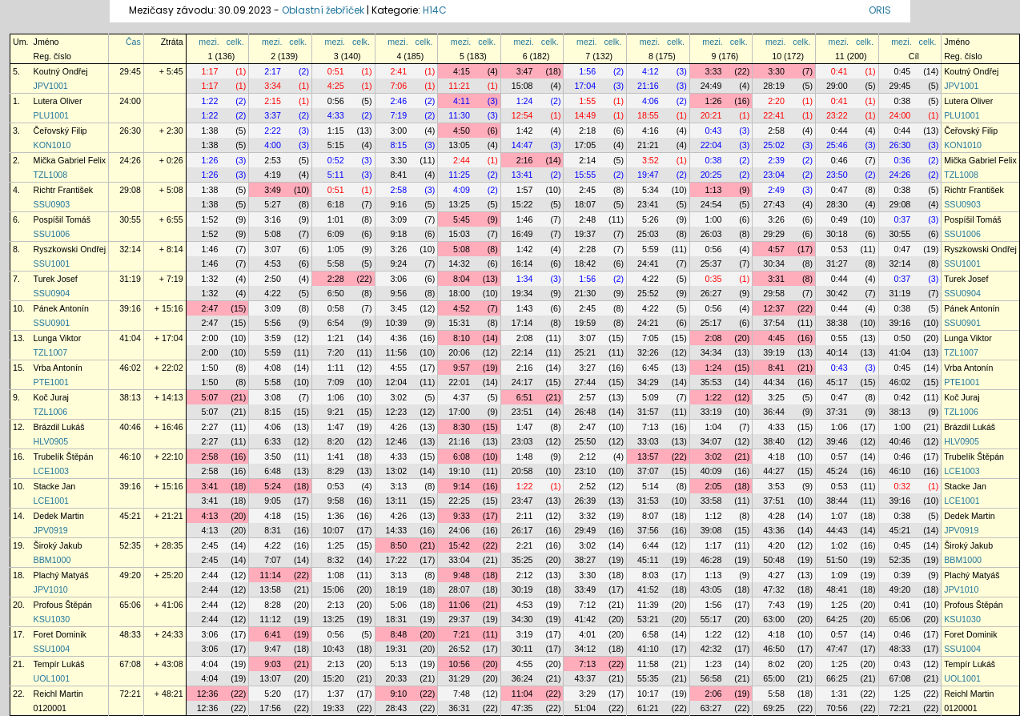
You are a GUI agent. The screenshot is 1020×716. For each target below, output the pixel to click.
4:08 (272, 367)
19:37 (585, 234)
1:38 (210, 130)
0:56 (335, 101)
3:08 (272, 397)
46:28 (711, 560)
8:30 (461, 427)
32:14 (130, 249)
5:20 (272, 693)
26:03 (711, 234)
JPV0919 (51, 530)
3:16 (272, 219)
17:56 (270, 708)
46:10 (130, 456)
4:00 (272, 145)
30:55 (130, 219)
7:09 (335, 382)
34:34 (711, 352)
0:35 (713, 279)
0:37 (902, 219)
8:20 (335, 441)
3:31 (776, 279)
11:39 (648, 604)
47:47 (837, 649)
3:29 (587, 693)
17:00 (459, 411)
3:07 (272, 249)
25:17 (711, 323)
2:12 (587, 456)
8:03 (650, 575)
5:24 (272, 486)
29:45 (130, 71)
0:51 (335, 71)
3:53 (776, 486)
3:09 (398, 219)
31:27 (837, 263)
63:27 (711, 708)
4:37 (461, 397)
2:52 (587, 486)
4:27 (776, 575)
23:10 (585, 471)
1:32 (210, 279)
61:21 (648, 708)
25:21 (585, 352)
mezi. (209, 41)
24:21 (648, 323)
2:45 (587, 190)
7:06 (398, 86)
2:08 (524, 338)
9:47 (272, 649)
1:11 (335, 367)
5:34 (650, 190)
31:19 (130, 279)
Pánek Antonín (61, 308)
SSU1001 (52, 263)
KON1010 (52, 145)
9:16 (398, 204)
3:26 (776, 219)
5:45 (461, 219)
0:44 (839, 130)
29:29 (774, 234)
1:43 (524, 308)
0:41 (839, 71)
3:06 (398, 279)
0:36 (902, 160)
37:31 (837, 411)
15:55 (585, 174)
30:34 (774, 263)
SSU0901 (52, 323)
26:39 (585, 500)
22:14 (522, 352)
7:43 (776, 604)
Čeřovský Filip (60, 130)
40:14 (837, 352)
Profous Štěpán (63, 604)
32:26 (648, 352)
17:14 (522, 323)
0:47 (839, 190)
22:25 (459, 500)
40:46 (130, 427)
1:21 (335, 338)
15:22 (522, 204)
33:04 (459, 560)
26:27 (711, 293)
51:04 (585, 708)
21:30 (585, 293)
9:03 (272, 664)
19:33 (333, 708)
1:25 (335, 545)
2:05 (713, 486)
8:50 (398, 545)
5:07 (210, 397)
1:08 (335, 575)
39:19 (774, 352)
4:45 (776, 338)
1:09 (839, 575)
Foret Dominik (60, 634)
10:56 (459, 664)
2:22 (272, 130)
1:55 (587, 101)
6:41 (272, 634)
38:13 (130, 397)
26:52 (459, 649)
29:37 (459, 619)
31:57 (648, 411)
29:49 (585, 530)
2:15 (272, 101)
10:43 (333, 649)
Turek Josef (56, 279)
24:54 (711, 204)
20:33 (397, 678)
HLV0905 (51, 441)
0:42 (902, 397)
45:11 (648, 560)
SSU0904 (52, 293)
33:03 (648, 441)
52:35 (130, 545)
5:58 (335, 263)
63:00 (774, 619)
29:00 (837, 86)
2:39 (776, 160)
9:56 (398, 293)
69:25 (774, 708)
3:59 (272, 338)
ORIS (880, 10)
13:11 (397, 500)
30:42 (837, 293)
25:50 (585, 441)
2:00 (210, 338)
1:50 (210, 367)
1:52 (210, 219)
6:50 (335, 293)
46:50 (774, 649)
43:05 (711, 589)
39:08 (711, 530)
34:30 (522, 619)
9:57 (461, 367)
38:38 (837, 323)
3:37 (272, 115)
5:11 (335, 174)
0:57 (839, 456)
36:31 (459, 708)
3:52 (650, 160)
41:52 (648, 589)
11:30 (459, 115)
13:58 (270, 589)
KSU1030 (52, 619)
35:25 (522, 560)
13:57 (648, 456)
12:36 (208, 693)
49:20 (130, 575)
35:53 (711, 382)
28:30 (837, 204)
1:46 (524, 219)
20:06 (459, 352)
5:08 (272, 234)
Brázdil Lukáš (59, 427)
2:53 (272, 160)
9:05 (272, 500)
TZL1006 (51, 411)
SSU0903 (52, 204)
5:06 (398, 604)
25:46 (837, 145)
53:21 (648, 619)
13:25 (459, 204)
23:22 (837, 115)
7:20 (335, 352)
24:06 (459, 530)
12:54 (522, 115)
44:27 (774, 471)
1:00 (713, 219)
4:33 (335, 115)
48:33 (130, 634)
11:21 (459, 86)
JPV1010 (51, 589)
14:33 (397, 530)
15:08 (522, 86)
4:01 (587, 634)
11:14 (270, 575)
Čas (133, 41)
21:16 (648, 86)
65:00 (774, 678)
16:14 (522, 263)
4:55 (398, 367)
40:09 (711, 471)
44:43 (837, 530)
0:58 (335, 308)
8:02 (776, 664)
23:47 (522, 500)
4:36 (398, 338)
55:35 (648, 678)
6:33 (272, 441)
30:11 (522, 649)
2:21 (524, 545)
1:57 (524, 190)
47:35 (522, 708)
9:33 (461, 516)
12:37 (774, 308)
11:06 (459, 604)
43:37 (585, 678)
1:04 (713, 427)
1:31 (839, 693)
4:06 (650, 101)
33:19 (711, 411)
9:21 (335, 411)
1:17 (210, 71)
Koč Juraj (51, 397)
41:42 (585, 619)
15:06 (333, 589)
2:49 (776, 190)
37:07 (648, 471)
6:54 (335, 323)
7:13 (650, 427)
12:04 (397, 382)
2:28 (587, 249)
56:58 (711, 678)
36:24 (522, 678)
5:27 (272, 204)
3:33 (713, 71)
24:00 (130, 101)
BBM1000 (52, 560)
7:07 (272, 560)
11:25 (459, 174)
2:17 (272, 71)
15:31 (459, 323)
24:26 (130, 160)
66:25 (837, 678)
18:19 (397, 589)
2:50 (272, 279)
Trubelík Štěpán (64, 456)
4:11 (461, 101)
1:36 (335, 516)
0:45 (902, 71)
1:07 (839, 516)
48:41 (837, 589)
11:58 (648, 664)
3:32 (587, 516)
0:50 (902, 338)
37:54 (774, 323)
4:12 (650, 71)
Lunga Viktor (58, 338)
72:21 (130, 693)
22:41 (774, 115)
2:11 (524, 516)
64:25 (837, 619)
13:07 (270, 678)
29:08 (130, 190)
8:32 (335, 560)
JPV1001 (51, 86)
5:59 (650, 249)
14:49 (585, 115)
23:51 (522, 411)
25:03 (648, 234)
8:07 (650, 516)
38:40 (774, 441)
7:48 (461, 693)
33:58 (711, 500)
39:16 (130, 308)
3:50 (272, 456)
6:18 (335, 204)
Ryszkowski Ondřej (70, 249)
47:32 (774, 589)
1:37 (335, 693)
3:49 (272, 190)
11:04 (522, 693)
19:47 (648, 174)
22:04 (711, 145)
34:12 (585, 649)
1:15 (335, 130)
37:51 (774, 500)
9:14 (461, 486)
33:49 (585, 589)
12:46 (397, 441)
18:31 (397, 619)
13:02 (397, 471)
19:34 (522, 293)
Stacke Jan (55, 486)
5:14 (650, 486)
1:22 (210, 101)
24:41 (648, 263)
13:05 (459, 145)
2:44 (461, 160)
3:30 (776, 71)
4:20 (776, 545)
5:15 (335, 145)
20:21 (711, 115)
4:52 (461, 308)
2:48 (587, 219)
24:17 (522, 382)
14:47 (522, 145)
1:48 (524, 456)
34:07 (711, 441)
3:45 (398, 308)
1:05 (335, 249)
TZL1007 (51, 352)
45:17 (837, 382)
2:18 (587, 130)
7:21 (461, 634)
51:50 (837, 560)
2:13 (335, 604)
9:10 (398, 693)
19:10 (459, 471)
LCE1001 (51, 500)
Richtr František (64, 190)
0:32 (902, 486)
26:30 (130, 130)
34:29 (648, 382)
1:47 (335, 427)
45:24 (837, 471)
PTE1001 (51, 382)
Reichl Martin (58, 693)
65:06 (130, 604)
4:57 (776, 249)
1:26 (713, 101)
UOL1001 (52, 678)
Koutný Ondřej (61, 71)
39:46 (837, 441)
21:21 (648, 145)
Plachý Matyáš (61, 575)
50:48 (774, 560)
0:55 (839, 338)
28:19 (774, 86)
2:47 (210, 308)
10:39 (397, 323)
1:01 (335, 219)
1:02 (839, 545)
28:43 (397, 708)
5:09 (650, 397)
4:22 (650, 279)
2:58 (776, 130)
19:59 (585, 323)
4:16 (650, 130)
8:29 (335, 471)
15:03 (459, 234)
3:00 (398, 130)
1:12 (713, 516)
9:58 (335, 500)
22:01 (459, 382)
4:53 (272, 263)
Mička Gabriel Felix (70, 160)
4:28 (776, 516)
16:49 (522, 234)
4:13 (210, 516)
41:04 (130, 338)
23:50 (837, 174)
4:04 (210, 664)
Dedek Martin (59, 516)
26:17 (522, 530)
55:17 (711, 619)
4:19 (272, 174)
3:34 (272, 86)
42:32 (711, 649)
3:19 (524, 634)
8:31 (272, 530)
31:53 (648, 500)
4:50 (461, 130)
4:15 (461, 71)
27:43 (774, 204)
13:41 (522, 174)
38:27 (585, 560)
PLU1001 (51, 115)
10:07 (333, 530)
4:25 (335, 86)
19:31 (397, 649)
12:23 (397, 411)
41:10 (648, 649)
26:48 (585, 411)
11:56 (397, 352)
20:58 (522, 471)
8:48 (398, 634)
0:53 (839, 249)
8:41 (398, 174)
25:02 (774, 145)
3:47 (524, 71)
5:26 (650, 219)
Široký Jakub (58, 545)
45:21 (130, 516)
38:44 (837, 500)
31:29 (459, 678)
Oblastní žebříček (323, 10)
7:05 (650, 338)
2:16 (524, 160)
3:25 (776, 397)
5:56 (272, 323)
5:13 (398, 664)
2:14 (587, 160)
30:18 (837, 234)
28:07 (459, 589)
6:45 (650, 367)
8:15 (398, 145)
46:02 (130, 367)
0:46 (839, 160)
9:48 (461, 575)
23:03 (522, 441)
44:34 (774, 382)
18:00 (459, 293)
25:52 (648, 293)
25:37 (711, 263)
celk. (235, 41)
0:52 (335, 160)
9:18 (398, 234)
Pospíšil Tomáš (62, 219)
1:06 (335, 397)
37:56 (648, 530)
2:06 (713, 693)
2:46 (398, 101)
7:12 (587, 604)
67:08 (130, 664)
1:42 (524, 130)
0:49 (839, 219)
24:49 (711, 86)
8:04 (461, 279)
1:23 (713, 664)
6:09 (335, 234)
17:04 (585, 86)
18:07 (585, 204)
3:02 (398, 397)
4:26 (398, 427)
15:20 (333, 678)
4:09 (461, 190)
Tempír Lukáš (59, 664)
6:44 (650, 545)
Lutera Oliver (58, 101)
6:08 (461, 456)
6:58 (650, 634)
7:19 (398, 115)
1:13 (713, 190)
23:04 (774, 174)
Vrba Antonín (58, 367)
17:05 (585, 145)
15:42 (459, 545)
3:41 (210, 486)
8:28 (272, 604)
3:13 (398, 486)
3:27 (587, 367)
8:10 (461, 338)
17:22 (397, 560)
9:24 (398, 263)
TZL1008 (51, 174)
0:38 (902, 101)
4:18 (776, 456)
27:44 (585, 382)
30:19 (522, 589)
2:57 (587, 397)
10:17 (648, 693)
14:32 (459, 263)
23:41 (648, 204)
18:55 (648, 115)
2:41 (398, 71)
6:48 (272, 471)
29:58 (774, 293)
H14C (435, 10)
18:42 (585, 263)
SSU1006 (52, 234)
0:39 (902, 575)
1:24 (524, 101)
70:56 (837, 708)
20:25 (711, 174)
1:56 (587, 71)
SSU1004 (52, 649)
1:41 (335, 456)
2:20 (776, 101)
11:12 (270, 619)
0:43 (713, 130)
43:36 (774, 530)
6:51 (524, 397)
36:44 (774, 411)
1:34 (524, 279)
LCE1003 (51, 471)
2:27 (210, 427)
